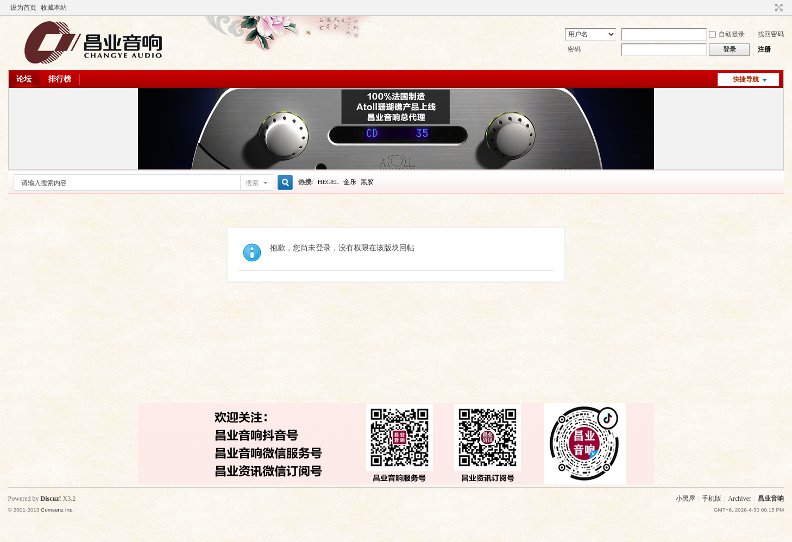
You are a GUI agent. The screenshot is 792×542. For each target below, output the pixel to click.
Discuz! (51, 498)
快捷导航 (746, 79)
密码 (574, 49)
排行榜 (59, 79)
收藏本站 (54, 7)
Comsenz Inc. (57, 510)
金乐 (349, 182)
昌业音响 (771, 498)
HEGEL (328, 182)
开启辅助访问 (768, 7)
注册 (764, 49)
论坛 (24, 79)
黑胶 (367, 182)
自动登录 (727, 34)
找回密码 (771, 34)
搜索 (252, 183)
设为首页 (23, 7)
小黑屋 (685, 498)
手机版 (711, 498)
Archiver (739, 498)
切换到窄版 (777, 7)
